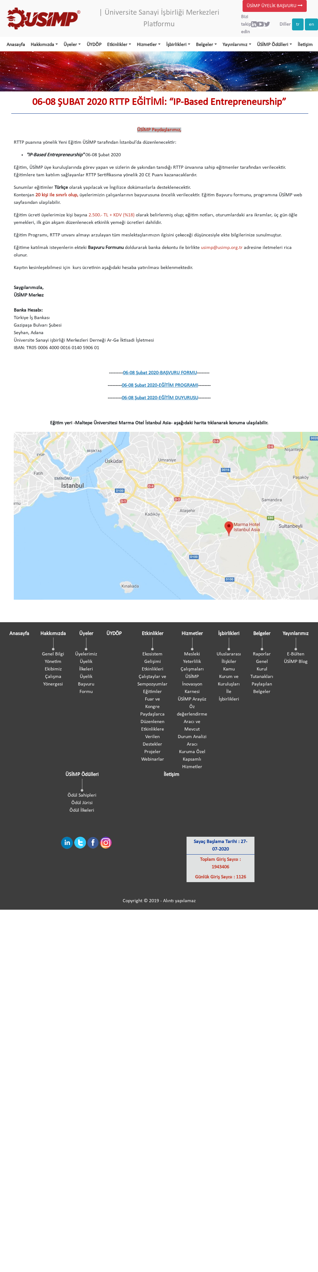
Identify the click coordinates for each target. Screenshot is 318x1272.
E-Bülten (295, 654)
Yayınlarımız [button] (235, 44)
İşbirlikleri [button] (176, 44)
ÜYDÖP (94, 44)
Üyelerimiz (86, 654)
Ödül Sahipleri (82, 795)
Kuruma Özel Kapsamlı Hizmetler (192, 759)
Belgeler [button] (204, 44)
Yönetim (53, 661)
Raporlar (262, 654)
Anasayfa (16, 44)
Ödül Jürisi (82, 802)
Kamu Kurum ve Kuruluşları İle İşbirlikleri (229, 684)
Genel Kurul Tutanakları (261, 669)
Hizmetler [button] (147, 44)
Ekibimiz (53, 669)
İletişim (305, 44)
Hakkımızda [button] (42, 44)
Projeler (152, 751)
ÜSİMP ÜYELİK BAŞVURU (275, 5)
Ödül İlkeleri (81, 810)
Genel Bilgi (53, 654)
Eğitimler (152, 691)
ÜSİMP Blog (296, 661)
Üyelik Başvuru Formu (86, 684)
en (311, 24)
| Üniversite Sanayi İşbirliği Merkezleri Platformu (159, 18)
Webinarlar (152, 759)
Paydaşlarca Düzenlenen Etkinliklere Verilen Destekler (152, 729)
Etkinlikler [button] (117, 44)
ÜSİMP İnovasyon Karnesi (192, 684)
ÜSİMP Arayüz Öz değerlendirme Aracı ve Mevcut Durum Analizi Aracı (192, 722)
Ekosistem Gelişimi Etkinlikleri (152, 662)
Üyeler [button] (70, 44)
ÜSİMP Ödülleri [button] (272, 44)
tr (298, 24)
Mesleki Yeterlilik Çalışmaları (192, 662)
